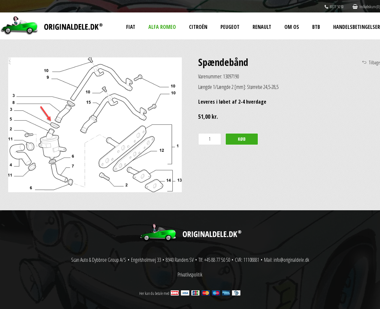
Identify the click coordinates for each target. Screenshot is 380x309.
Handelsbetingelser (356, 27)
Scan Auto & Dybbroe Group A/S (98, 259)
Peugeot (229, 27)
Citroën (198, 27)
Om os (291, 27)
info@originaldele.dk (291, 259)
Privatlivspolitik (190, 274)
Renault (262, 27)
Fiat (130, 27)
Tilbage (374, 62)
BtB (316, 27)
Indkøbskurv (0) (366, 7)
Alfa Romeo (162, 27)
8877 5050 (334, 7)
